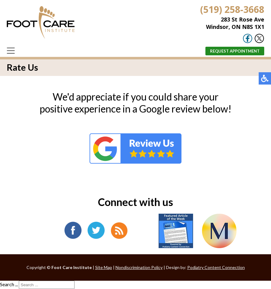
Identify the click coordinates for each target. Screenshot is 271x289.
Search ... (9, 284)
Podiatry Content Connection (216, 267)
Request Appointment (235, 51)
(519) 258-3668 (232, 9)
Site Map (103, 267)
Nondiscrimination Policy (139, 267)
